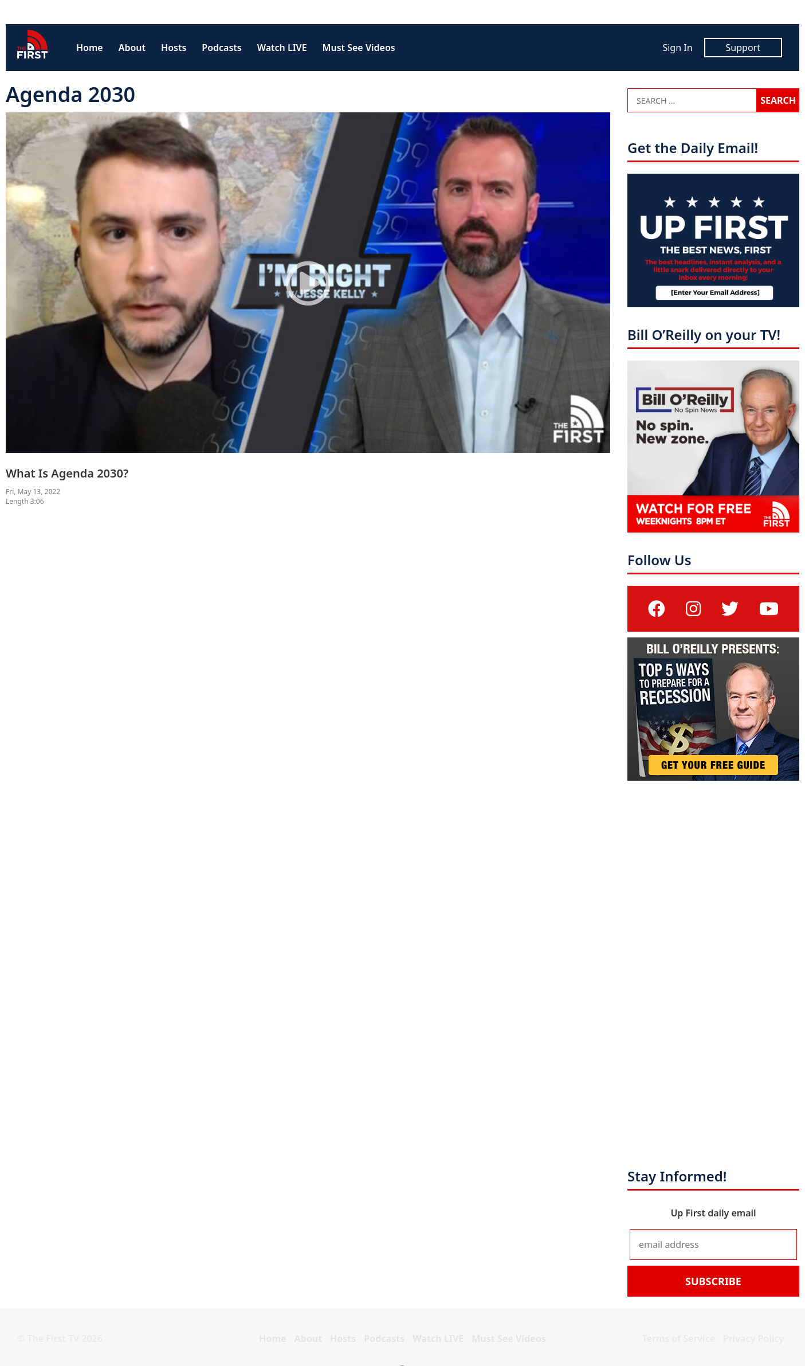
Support (743, 47)
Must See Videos (359, 47)
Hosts (173, 47)
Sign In (677, 47)
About (132, 47)
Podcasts (221, 47)
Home (89, 47)
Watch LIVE (282, 47)
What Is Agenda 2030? (67, 473)
